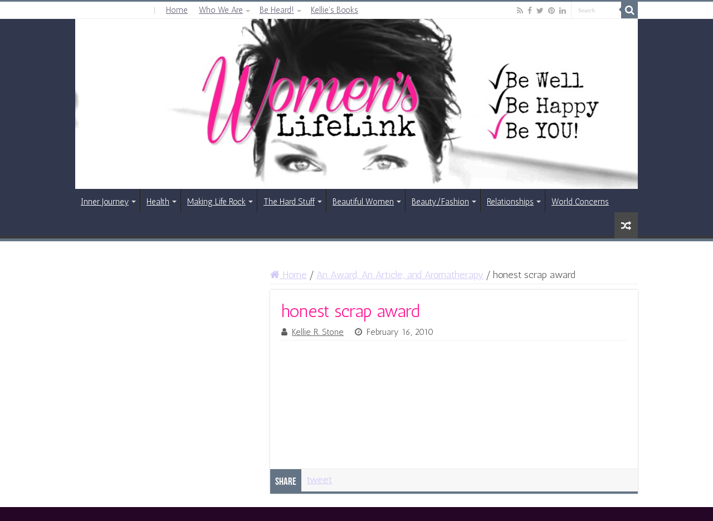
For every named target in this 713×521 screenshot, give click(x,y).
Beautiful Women (363, 202)
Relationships (510, 202)
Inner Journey (105, 202)
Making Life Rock (216, 202)
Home (177, 10)
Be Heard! (277, 10)
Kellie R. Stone (318, 332)
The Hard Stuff (289, 202)
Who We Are (221, 10)
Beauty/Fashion (440, 202)
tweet (319, 480)
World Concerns (580, 202)
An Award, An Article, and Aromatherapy (400, 275)
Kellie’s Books (334, 10)
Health (157, 202)
